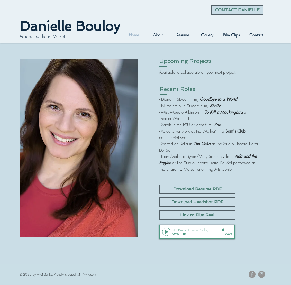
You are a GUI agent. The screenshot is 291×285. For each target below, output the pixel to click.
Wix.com (89, 274)
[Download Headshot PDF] (197, 202)
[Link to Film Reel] (197, 215)
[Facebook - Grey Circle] (252, 274)
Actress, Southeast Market (42, 36)
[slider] (229, 229)
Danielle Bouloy (70, 26)
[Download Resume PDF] (197, 189)
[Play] (166, 231)
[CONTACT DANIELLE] (237, 10)
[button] (207, 35)
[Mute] (223, 229)
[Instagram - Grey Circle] (261, 274)
